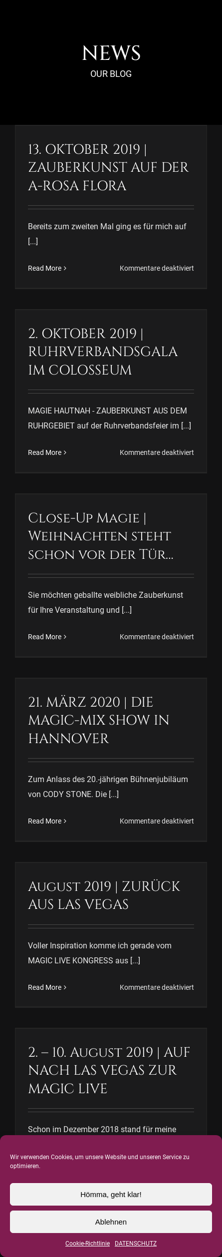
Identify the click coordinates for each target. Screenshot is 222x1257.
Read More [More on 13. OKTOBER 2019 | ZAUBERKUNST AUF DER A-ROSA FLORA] (44, 268)
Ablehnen (111, 1222)
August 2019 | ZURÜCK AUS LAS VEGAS (104, 895)
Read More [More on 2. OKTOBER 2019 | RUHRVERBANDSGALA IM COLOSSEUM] (44, 452)
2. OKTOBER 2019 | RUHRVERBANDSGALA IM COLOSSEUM (103, 352)
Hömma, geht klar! (111, 1194)
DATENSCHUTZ (136, 1243)
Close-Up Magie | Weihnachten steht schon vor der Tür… (101, 536)
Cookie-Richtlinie (87, 1243)
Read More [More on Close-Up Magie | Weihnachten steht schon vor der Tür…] (44, 637)
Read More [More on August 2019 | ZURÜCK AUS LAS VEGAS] (44, 987)
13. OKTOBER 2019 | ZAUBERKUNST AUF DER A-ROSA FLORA (108, 167)
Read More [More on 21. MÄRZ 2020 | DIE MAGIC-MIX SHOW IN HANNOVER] (44, 821)
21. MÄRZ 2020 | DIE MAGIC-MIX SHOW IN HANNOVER (99, 720)
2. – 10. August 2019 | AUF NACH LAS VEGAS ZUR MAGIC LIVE (109, 1070)
